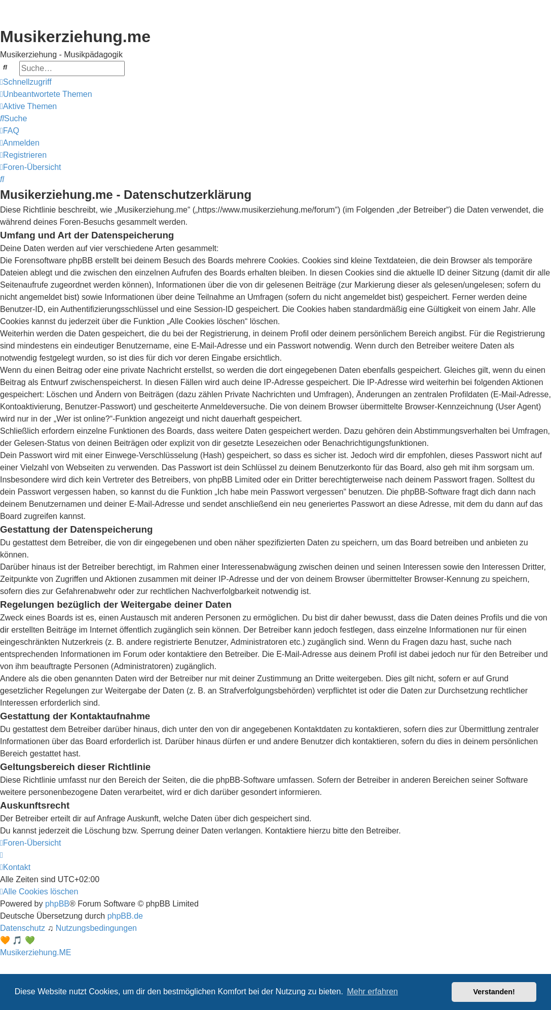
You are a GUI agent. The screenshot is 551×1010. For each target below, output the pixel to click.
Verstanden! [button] (494, 992)
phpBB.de (125, 916)
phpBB (57, 903)
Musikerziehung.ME (35, 952)
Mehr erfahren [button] (372, 991)
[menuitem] (46, 94)
